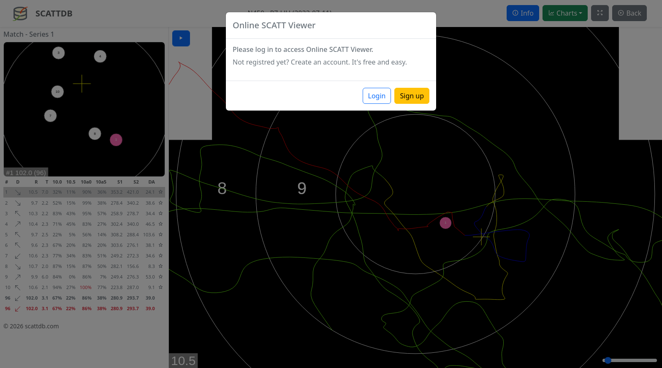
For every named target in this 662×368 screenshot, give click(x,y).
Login (377, 95)
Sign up (412, 95)
